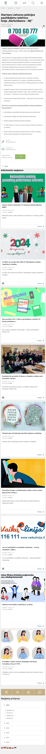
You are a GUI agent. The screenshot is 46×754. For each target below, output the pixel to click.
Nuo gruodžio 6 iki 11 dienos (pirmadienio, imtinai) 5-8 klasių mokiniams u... (21, 320)
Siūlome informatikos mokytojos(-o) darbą (17, 604)
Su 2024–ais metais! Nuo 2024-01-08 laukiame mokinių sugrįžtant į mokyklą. (21, 263)
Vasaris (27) (10, 715)
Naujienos (11, 8)
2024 (7, 728)
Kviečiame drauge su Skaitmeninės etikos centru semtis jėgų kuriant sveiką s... (22, 491)
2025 (7, 723)
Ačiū (19, 157)
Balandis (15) (10, 710)
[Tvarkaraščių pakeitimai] (24, 3)
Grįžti (6, 166)
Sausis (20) (10, 718)
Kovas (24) (10, 713)
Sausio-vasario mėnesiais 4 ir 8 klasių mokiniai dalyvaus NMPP (22, 206)
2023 (7, 733)
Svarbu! (18, 8)
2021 (7, 737)
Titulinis (3, 8)
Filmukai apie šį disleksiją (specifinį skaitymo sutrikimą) (21, 433)
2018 (7, 742)
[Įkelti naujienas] (16, 3)
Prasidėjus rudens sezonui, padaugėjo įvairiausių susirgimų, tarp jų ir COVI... (19, 663)
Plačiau (39, 226)
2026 (7, 705)
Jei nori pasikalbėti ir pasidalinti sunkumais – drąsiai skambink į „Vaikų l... (20, 548)
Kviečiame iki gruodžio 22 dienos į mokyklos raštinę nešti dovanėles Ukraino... (22, 377)
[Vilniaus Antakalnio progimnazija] (6, 3)
